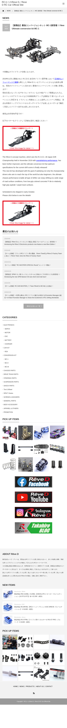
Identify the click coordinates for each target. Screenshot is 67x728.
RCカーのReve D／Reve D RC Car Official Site (37, 701)
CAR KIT (6, 348)
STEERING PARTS (10, 378)
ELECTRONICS (9, 325)
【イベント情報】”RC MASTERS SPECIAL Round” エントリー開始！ (27, 265)
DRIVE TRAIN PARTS (11, 374)
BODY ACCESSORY (11, 404)
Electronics (17, 591)
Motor (23, 591)
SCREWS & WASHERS (12, 397)
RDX (6, 351)
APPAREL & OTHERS (11, 408)
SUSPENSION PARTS (11, 382)
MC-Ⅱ (6, 363)
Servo (23, 617)
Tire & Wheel (8, 389)
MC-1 (6, 359)
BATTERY (8, 340)
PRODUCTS (30, 686)
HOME (15, 686)
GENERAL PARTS (10, 401)
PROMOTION (8, 412)
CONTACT (48, 686)
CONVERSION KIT (10, 355)
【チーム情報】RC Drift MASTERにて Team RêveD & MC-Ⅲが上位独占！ (28, 286)
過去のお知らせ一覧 (33, 306)
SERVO (7, 329)
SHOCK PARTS (9, 386)
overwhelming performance (46, 160)
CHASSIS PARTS (9, 370)
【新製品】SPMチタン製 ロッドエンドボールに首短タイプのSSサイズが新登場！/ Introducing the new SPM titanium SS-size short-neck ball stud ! (32, 275)
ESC (6, 336)
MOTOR (7, 332)
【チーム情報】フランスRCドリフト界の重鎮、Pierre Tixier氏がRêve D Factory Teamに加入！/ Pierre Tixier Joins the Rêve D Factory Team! (33, 255)
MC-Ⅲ (7, 367)
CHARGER (8, 344)
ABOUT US (40, 686)
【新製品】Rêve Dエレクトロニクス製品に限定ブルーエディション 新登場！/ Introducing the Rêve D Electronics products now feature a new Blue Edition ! (30, 243)
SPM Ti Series (8, 393)
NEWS (22, 686)
